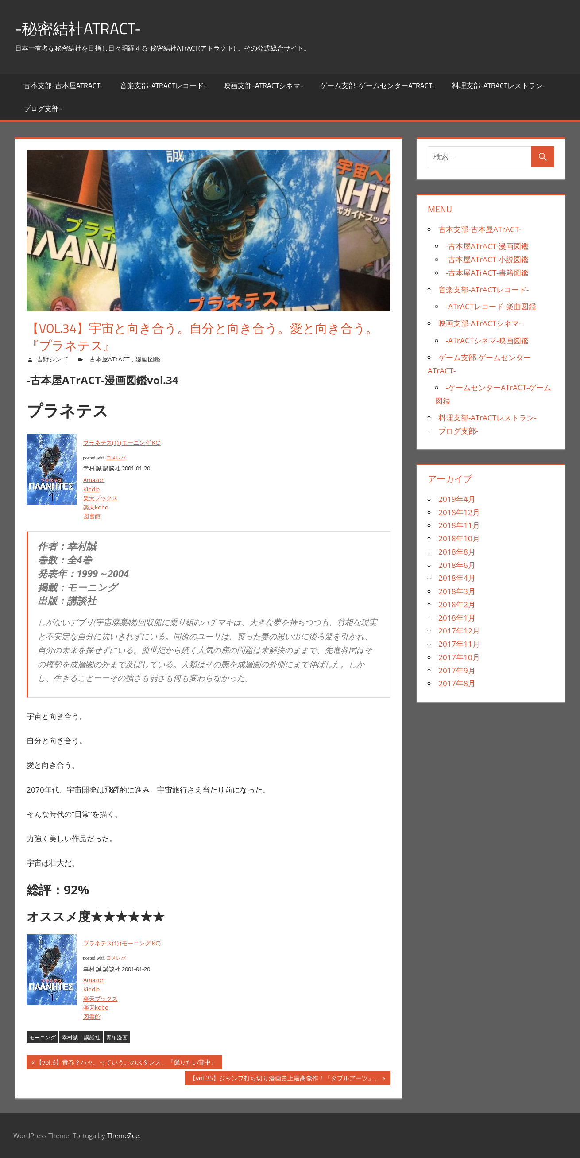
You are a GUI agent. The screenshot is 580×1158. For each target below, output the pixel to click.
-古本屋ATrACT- (109, 359)
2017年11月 (459, 644)
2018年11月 (459, 525)
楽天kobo (95, 507)
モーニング (42, 1037)
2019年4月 (457, 499)
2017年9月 (457, 670)
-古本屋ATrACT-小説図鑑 (487, 259)
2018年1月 (457, 618)
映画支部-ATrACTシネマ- (263, 85)
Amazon (94, 480)
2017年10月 (459, 657)
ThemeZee (123, 1135)
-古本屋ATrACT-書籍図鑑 (487, 273)
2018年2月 (457, 604)
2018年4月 (457, 578)
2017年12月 (459, 631)
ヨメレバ (116, 457)
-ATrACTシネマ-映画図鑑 (487, 340)
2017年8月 (457, 683)
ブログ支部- (42, 108)
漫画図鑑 (147, 359)
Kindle (91, 489)
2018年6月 (457, 565)
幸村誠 (70, 1037)
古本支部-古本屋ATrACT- (63, 85)
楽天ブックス (100, 498)
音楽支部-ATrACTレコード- (163, 85)
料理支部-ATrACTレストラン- (499, 85)
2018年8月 (457, 552)
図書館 (92, 516)
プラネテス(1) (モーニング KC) (122, 443)
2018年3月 (457, 591)
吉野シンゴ (52, 359)
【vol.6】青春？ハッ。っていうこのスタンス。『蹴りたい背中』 (126, 1063)
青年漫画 (117, 1037)
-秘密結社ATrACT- (80, 28)
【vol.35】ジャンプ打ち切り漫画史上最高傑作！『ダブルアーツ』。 (284, 1079)
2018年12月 (459, 512)
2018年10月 (459, 538)
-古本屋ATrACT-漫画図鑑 (487, 246)
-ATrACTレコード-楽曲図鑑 (491, 306)
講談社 (92, 1037)
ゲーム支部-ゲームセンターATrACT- (377, 85)
